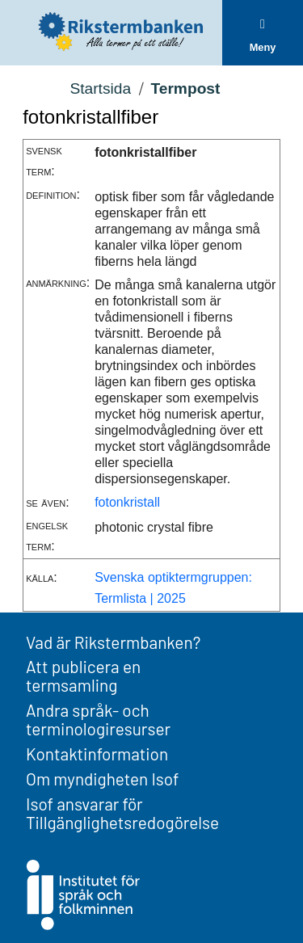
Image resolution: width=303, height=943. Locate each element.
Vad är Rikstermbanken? (113, 642)
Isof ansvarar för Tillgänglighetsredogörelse (122, 813)
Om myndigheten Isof (102, 778)
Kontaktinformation (97, 753)
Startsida (100, 88)
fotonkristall (127, 502)
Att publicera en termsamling (83, 675)
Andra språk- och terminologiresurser (98, 719)
